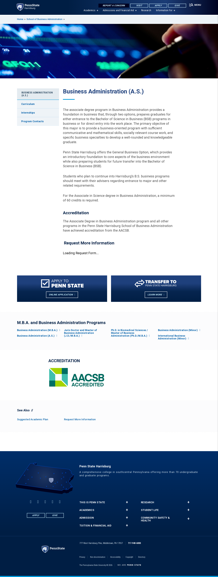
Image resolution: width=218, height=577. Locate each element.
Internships (28, 112)
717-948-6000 (134, 543)
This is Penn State (92, 502)
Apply (157, 5)
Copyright (129, 557)
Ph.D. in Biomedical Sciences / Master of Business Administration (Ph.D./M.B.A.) (129, 333)
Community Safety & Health (155, 519)
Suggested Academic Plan (32, 419)
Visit (139, 5)
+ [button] (127, 502)
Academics (89, 11)
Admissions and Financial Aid (118, 11)
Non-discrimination (97, 557)
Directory (141, 557)
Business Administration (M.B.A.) (37, 330)
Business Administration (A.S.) (37, 94)
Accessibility (115, 557)
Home (20, 19)
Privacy (82, 557)
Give (176, 5)
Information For (164, 11)
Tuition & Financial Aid (95, 525)
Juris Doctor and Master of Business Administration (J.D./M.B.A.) (80, 333)
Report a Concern (113, 5)
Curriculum (28, 104)
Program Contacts (32, 121)
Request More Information (80, 419)
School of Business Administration (44, 19)
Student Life (150, 510)
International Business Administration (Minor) (172, 337)
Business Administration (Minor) (178, 330)
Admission (86, 517)
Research (146, 11)
